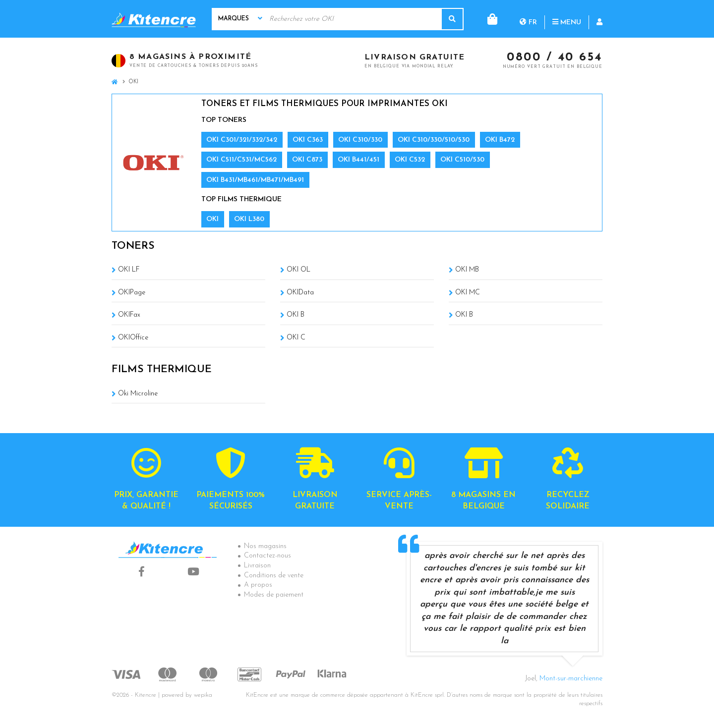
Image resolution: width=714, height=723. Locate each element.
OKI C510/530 (462, 160)
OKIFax (129, 315)
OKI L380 (249, 219)
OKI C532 (410, 160)
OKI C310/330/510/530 (434, 140)
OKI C (296, 337)
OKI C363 (308, 140)
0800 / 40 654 (554, 58)
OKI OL (298, 270)
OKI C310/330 (360, 140)
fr (488, 18)
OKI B (295, 315)
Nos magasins (265, 546)
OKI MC (467, 292)
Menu (526, 18)
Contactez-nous (267, 555)
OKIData (300, 292)
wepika (203, 695)
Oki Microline (138, 393)
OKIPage (131, 292)
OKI (212, 219)
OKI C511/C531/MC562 (241, 160)
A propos (258, 585)
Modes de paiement (273, 595)
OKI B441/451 (358, 160)
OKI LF (129, 270)
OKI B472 (500, 140)
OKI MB (467, 270)
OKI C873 (307, 160)
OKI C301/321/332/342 (241, 140)
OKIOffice (133, 337)
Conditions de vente (273, 575)
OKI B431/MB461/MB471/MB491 (255, 180)
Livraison (257, 565)
